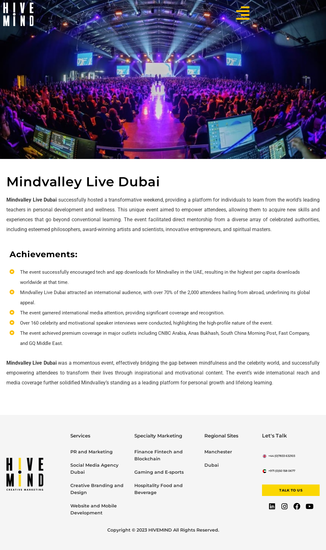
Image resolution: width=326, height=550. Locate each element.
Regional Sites (221, 436)
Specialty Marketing (158, 436)
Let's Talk (273, 436)
